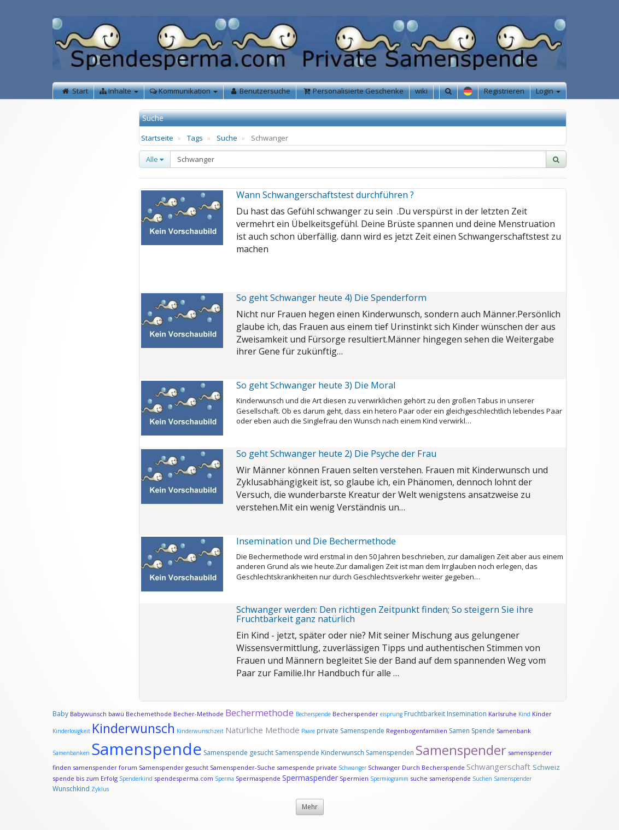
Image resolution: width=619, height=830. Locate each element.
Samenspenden (390, 752)
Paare (309, 731)
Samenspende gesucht (238, 752)
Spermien (354, 778)
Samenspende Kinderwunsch (319, 752)
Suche (227, 138)
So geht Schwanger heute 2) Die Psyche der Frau (336, 454)
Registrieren (504, 91)
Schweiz (546, 767)
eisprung (391, 714)
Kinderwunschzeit (200, 731)
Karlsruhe (502, 714)
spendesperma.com (183, 778)
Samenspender (461, 750)
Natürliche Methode (262, 729)
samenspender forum (105, 767)
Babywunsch (88, 714)
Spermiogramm (389, 778)
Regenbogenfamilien (416, 731)
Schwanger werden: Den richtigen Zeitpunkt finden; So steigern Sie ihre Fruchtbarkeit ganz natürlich (384, 614)
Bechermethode (260, 712)
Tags (195, 138)
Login (548, 91)
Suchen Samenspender (502, 778)
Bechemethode (149, 714)
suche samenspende (440, 778)
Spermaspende (258, 778)
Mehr (310, 806)
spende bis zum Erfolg (85, 778)
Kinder (542, 714)
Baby (60, 713)
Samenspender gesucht (173, 767)
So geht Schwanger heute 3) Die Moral (315, 385)
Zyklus (100, 789)
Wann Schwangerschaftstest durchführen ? (325, 195)
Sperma (224, 778)
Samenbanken (71, 753)
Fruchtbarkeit (425, 713)
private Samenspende (350, 730)
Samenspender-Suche (242, 767)
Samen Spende (472, 730)
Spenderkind (136, 778)
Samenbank (514, 731)
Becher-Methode (198, 714)
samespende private (307, 767)
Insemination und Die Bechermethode (316, 541)
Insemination (467, 713)
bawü (116, 714)
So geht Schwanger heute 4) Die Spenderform (331, 298)
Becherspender (356, 714)
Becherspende (313, 714)
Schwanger (352, 767)
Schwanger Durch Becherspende (416, 767)
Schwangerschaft (499, 766)
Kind (525, 714)
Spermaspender (310, 778)
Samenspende (146, 749)
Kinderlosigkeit (72, 731)
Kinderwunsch (133, 728)
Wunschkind (71, 788)
